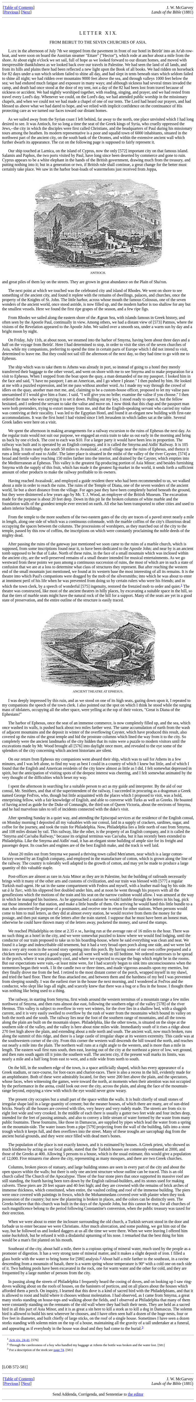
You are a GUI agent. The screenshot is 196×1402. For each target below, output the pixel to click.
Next (26, 12)
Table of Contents (18, 7)
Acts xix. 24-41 (19, 1340)
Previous (11, 12)
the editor (135, 1394)
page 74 (59, 1350)
